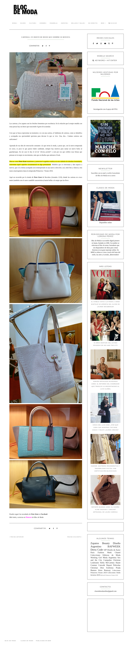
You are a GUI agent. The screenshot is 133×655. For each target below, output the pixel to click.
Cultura (32, 23)
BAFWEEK (114, 546)
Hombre (43, 23)
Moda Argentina (109, 557)
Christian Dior (97, 568)
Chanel (117, 552)
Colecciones (95, 555)
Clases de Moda (27, 640)
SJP (105, 550)
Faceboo (44, 514)
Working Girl (96, 557)
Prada (118, 568)
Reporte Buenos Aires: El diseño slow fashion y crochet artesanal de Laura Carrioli (105, 509)
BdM (103, 23)
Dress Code (97, 549)
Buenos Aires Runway (101, 570)
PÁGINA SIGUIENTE (74, 537)
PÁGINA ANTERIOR (16, 537)
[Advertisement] (105, 615)
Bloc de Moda (10, 640)
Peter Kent (22, 161)
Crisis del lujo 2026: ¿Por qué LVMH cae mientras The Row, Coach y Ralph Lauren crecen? (105, 427)
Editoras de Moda (111, 555)
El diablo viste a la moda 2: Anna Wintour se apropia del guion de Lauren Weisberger (105, 304)
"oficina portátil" (45, 152)
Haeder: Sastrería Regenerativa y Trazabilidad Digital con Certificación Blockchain (105, 468)
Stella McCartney (107, 563)
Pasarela (54, 23)
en (36, 514)
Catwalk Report (105, 565)
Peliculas (116, 565)
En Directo (93, 23)
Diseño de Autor (113, 550)
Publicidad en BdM (43, 640)
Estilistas (109, 568)
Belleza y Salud (78, 23)
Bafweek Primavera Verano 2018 (109, 575)
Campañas (107, 560)
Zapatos (64, 23)
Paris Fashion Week (101, 552)
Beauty (106, 543)
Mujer (23, 23)
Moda (14, 23)
